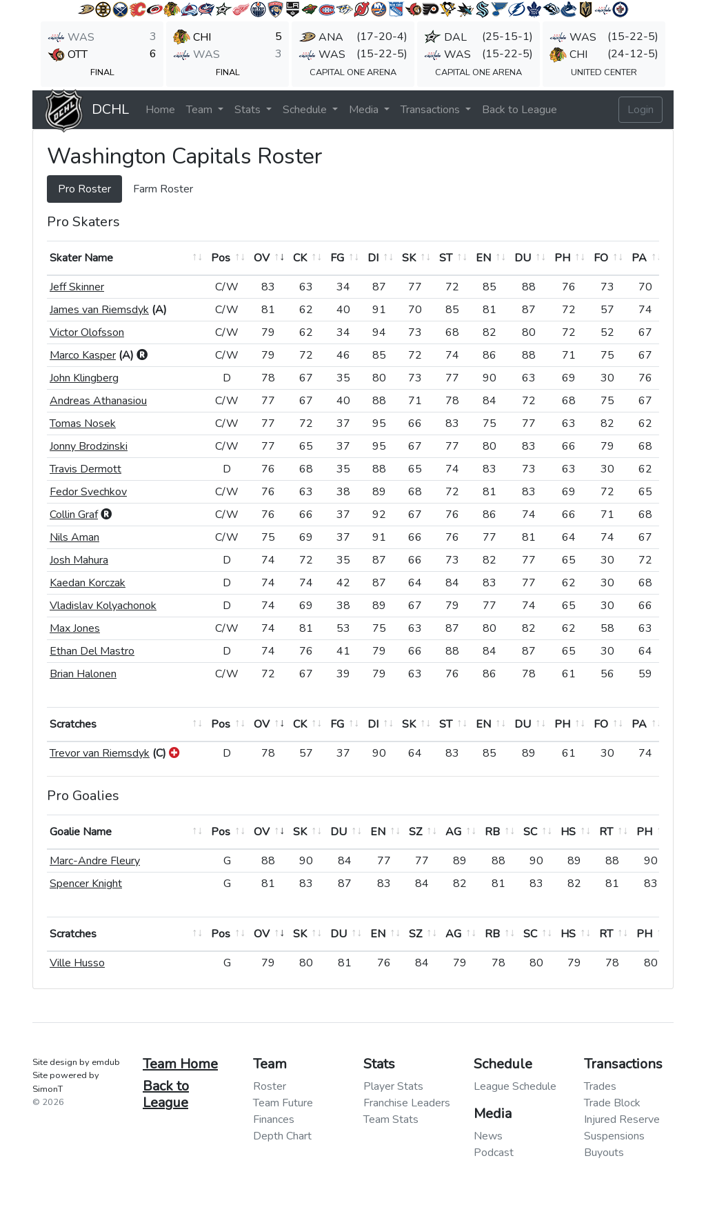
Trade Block (612, 1103)
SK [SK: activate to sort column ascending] (409, 258)
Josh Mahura (79, 560)
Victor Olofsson (87, 332)
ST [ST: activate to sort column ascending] (445, 258)
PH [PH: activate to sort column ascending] (562, 258)
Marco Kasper (83, 355)
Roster (269, 1086)
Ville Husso (77, 962)
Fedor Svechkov (88, 491)
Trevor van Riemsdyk (100, 753)
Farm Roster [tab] (163, 189)
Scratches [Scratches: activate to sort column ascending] (73, 724)
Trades (600, 1086)
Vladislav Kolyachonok (103, 605)
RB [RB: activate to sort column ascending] (492, 831)
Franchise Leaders (406, 1103)
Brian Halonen (83, 673)
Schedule (306, 109)
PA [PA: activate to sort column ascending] (639, 258)
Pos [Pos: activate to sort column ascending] (220, 258)
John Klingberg (84, 378)
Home (160, 109)
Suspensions (614, 1136)
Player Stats (393, 1086)
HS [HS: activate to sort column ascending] (568, 831)
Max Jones (75, 628)
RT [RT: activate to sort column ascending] (606, 831)
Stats (248, 109)
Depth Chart (282, 1136)
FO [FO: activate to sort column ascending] (601, 258)
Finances (273, 1119)
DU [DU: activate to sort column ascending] (522, 258)
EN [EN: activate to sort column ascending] (483, 258)
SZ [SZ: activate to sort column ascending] (415, 831)
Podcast (494, 1152)
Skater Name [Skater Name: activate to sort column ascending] (81, 258)
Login (640, 109)
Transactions (432, 109)
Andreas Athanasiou (98, 400)
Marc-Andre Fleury (95, 860)
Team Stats (390, 1119)
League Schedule (515, 1086)
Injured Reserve (622, 1119)
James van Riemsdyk (99, 309)
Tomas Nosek (83, 423)
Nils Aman (74, 537)
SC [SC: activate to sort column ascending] (530, 831)
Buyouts (604, 1152)
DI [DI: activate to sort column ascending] (373, 258)
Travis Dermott (85, 469)
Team (200, 109)
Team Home (180, 1064)
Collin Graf (74, 514)
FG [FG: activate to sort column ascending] (337, 258)
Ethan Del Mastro (92, 651)
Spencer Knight (86, 883)
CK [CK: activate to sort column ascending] (300, 258)
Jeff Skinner (77, 287)
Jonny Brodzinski (89, 446)
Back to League (519, 109)
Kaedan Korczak (87, 582)
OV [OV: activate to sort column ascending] (262, 258)
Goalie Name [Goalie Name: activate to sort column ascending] (81, 831)
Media (365, 109)
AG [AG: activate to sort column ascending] (453, 831)
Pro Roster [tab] (84, 189)
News (488, 1136)
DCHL (110, 109)
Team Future (283, 1103)
